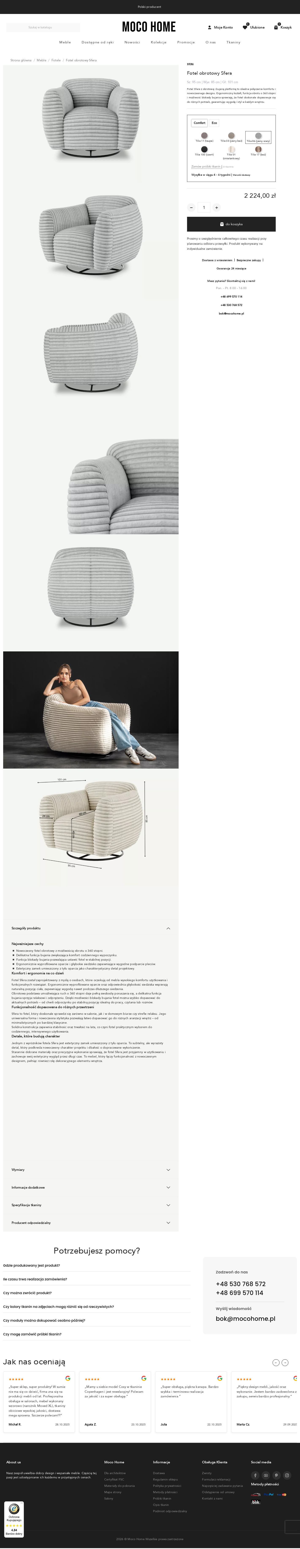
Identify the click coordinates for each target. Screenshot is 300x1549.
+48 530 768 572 (231, 305)
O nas (211, 42)
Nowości (132, 42)
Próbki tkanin (162, 1499)
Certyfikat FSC (114, 1480)
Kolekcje (159, 42)
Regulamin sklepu (165, 1480)
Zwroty (207, 1474)
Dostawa (159, 1474)
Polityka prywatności (167, 1487)
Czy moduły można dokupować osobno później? (44, 1320)
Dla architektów (115, 1474)
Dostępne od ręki (98, 42)
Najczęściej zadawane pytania (222, 1487)
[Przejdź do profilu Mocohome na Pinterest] (276, 1476)
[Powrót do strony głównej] (148, 31)
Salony (108, 1499)
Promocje (186, 42)
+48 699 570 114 (231, 297)
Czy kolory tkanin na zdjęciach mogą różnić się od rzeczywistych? (58, 1306)
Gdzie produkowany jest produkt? (31, 1265)
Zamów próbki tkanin (206, 167)
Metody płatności (165, 1493)
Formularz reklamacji (216, 1480)
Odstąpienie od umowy (218, 1493)
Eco (214, 123)
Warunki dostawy (241, 175)
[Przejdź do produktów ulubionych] (254, 27)
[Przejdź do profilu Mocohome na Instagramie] (287, 1476)
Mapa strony (113, 1493)
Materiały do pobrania (119, 1487)
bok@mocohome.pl (231, 314)
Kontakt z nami (212, 1499)
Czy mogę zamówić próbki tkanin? (32, 1334)
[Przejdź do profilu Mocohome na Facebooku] (255, 1476)
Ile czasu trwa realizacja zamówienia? (35, 1279)
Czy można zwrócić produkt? (27, 1293)
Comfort (199, 123)
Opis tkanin (161, 1506)
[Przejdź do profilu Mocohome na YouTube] (266, 1476)
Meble (65, 42)
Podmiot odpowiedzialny (170, 1512)
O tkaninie (228, 167)
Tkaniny (233, 42)
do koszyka (231, 224)
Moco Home (136, 1540)
